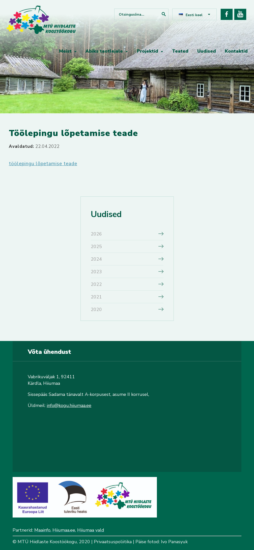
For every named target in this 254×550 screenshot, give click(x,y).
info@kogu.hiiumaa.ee (69, 405)
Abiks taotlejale (104, 51)
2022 (96, 284)
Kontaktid (236, 51)
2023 (96, 272)
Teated (180, 51)
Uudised (206, 51)
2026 (96, 234)
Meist (65, 51)
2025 (96, 247)
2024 (96, 259)
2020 (96, 309)
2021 (96, 297)
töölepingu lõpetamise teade (43, 163)
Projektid (147, 51)
